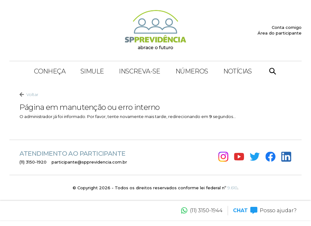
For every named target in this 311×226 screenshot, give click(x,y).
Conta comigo (287, 27)
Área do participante (280, 32)
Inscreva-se (139, 71)
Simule (92, 71)
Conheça (49, 71)
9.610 (232, 187)
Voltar (28, 94)
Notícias (237, 71)
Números (191, 71)
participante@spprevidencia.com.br (89, 161)
